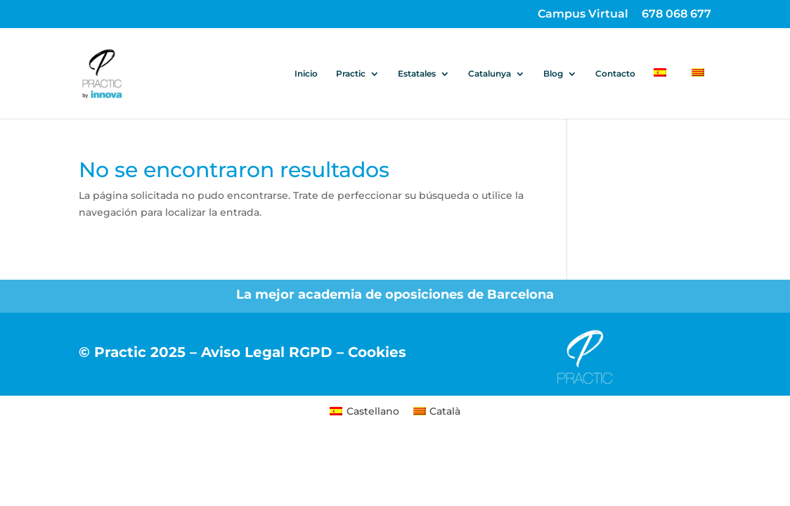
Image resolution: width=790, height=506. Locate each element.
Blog (553, 74)
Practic (350, 74)
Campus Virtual (583, 14)
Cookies (377, 352)
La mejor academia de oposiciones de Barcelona (395, 294)
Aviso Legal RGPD (266, 352)
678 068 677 (676, 14)
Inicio (306, 74)
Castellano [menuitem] (373, 411)
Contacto (615, 74)
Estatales (417, 74)
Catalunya (489, 74)
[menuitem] (663, 93)
